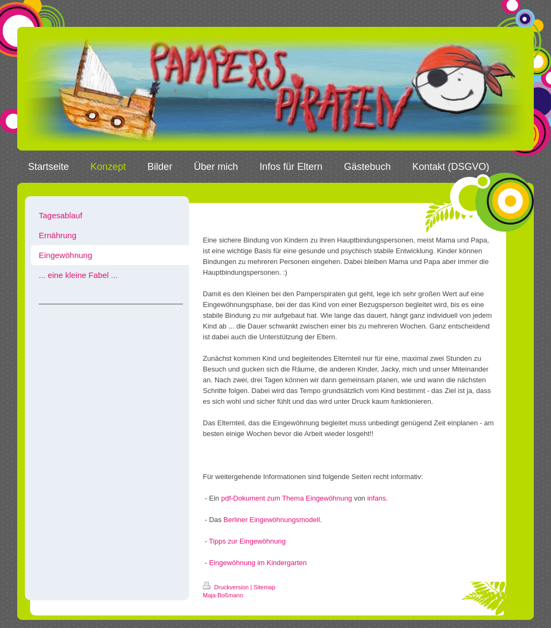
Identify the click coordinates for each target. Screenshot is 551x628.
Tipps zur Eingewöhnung (247, 541)
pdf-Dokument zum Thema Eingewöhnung (286, 498)
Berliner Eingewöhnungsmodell (271, 520)
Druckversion (226, 587)
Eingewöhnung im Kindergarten (258, 563)
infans (376, 498)
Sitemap (264, 587)
